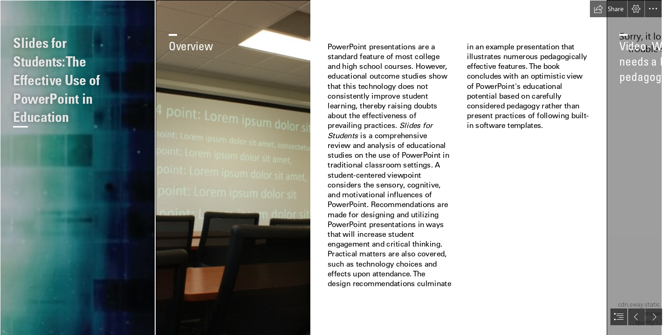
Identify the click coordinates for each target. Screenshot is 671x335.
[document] (335, 167)
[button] (608, 8)
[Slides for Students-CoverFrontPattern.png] (77, 167)
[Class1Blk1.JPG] (233, 167)
